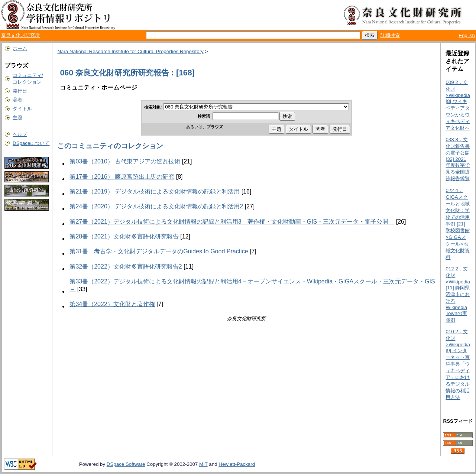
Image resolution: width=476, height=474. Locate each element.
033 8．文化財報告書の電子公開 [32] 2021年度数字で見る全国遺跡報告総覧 (458, 159)
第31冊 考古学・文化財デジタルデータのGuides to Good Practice (158, 251)
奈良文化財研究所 (20, 35)
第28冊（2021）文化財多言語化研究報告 (123, 236)
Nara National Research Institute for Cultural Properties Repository (130, 51)
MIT (203, 464)
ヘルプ (20, 134)
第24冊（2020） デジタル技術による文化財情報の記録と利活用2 (156, 206)
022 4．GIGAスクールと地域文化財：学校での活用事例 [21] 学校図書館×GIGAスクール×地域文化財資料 (458, 224)
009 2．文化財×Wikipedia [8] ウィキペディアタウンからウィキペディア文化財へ (458, 105)
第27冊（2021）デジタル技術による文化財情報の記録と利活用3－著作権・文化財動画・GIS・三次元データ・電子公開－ (231, 221)
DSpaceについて (31, 143)
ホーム (20, 48)
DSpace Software (126, 464)
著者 (17, 100)
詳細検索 (390, 35)
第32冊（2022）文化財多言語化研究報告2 (125, 266)
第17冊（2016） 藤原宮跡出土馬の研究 (121, 176)
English (467, 35)
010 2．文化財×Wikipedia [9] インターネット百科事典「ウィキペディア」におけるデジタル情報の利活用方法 (458, 364)
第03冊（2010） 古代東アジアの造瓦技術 (124, 161)
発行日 (20, 91)
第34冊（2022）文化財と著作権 (112, 304)
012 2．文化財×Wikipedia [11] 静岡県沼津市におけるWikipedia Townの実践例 (458, 294)
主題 (17, 117)
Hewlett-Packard (236, 464)
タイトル (22, 108)
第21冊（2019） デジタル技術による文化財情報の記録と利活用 (154, 191)
